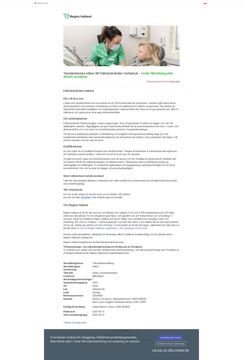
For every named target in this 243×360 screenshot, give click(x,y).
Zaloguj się (41, 3)
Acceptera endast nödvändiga (170, 343)
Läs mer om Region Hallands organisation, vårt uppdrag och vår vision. (112, 228)
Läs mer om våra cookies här (170, 350)
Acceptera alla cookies (170, 337)
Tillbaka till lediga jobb (74, 322)
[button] (206, 3)
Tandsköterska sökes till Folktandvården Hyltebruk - (118, 75)
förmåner (85, 197)
